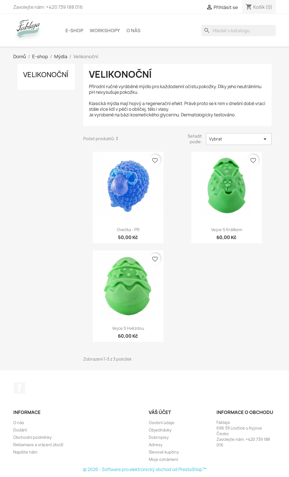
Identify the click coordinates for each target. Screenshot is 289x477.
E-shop (74, 30)
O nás (133, 30)
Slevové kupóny (164, 452)
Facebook (19, 388)
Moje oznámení (163, 459)
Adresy (156, 444)
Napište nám (25, 452)
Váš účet (160, 412)
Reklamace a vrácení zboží (38, 444)
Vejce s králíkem (226, 229)
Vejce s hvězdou (128, 328)
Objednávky (160, 430)
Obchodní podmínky (32, 437)
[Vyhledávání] (238, 30)
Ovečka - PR (128, 229)
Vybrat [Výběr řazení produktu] (238, 139)
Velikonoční (45, 74)
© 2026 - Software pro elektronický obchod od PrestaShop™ (144, 469)
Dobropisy (159, 437)
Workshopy (105, 30)
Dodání (20, 430)
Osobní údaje (161, 422)
